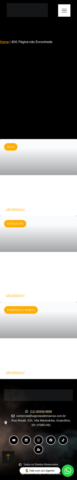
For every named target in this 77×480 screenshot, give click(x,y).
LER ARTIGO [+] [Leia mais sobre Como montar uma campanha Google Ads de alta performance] (15, 295)
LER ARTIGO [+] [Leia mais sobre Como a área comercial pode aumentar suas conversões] (15, 372)
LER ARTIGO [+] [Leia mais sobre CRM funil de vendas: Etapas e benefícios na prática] (15, 209)
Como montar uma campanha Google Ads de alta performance (36, 274)
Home (4, 42)
